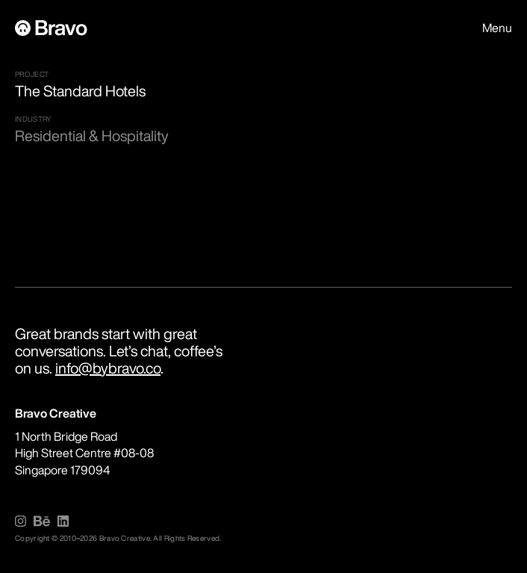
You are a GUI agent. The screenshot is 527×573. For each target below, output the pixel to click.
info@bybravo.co (107, 368)
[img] (20, 521)
